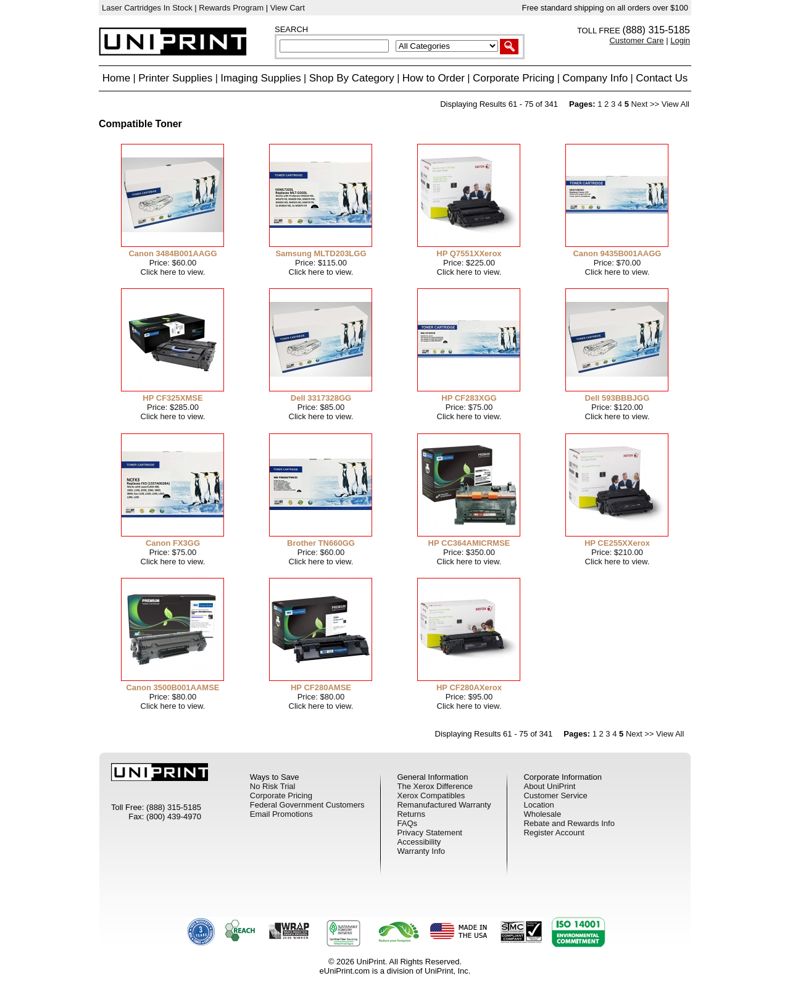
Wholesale (542, 814)
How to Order (433, 78)
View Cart (287, 7)
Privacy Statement (429, 832)
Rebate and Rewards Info (568, 823)
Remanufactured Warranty (444, 804)
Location (538, 804)
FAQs (407, 823)
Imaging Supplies (260, 78)
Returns (411, 814)
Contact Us (662, 78)
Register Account (553, 832)
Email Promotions (281, 814)
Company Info (595, 78)
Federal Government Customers (307, 804)
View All (675, 104)
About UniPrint (549, 786)
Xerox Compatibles (431, 795)
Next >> (645, 104)
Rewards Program (231, 7)
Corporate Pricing (513, 78)
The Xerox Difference (435, 786)
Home (116, 78)
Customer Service (555, 795)
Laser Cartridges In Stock (147, 7)
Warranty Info (421, 851)
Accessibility (419, 841)
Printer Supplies (175, 78)
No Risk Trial (273, 786)
